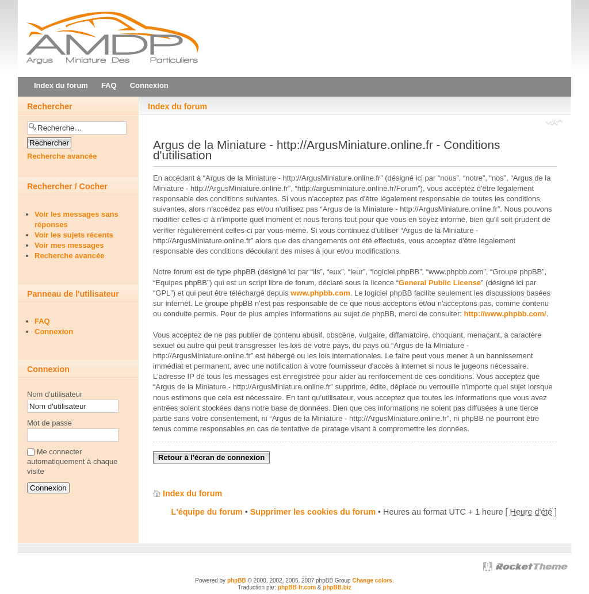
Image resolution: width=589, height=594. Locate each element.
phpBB (236, 580)
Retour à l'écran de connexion (211, 457)
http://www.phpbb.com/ (505, 313)
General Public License (440, 282)
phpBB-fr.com (297, 587)
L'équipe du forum (207, 511)
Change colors (372, 580)
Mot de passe (49, 423)
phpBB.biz (337, 587)
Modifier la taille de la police (554, 123)
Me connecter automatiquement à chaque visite (72, 461)
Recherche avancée (62, 156)
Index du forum (177, 106)
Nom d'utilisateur (54, 394)
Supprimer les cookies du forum (313, 511)
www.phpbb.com (320, 293)
